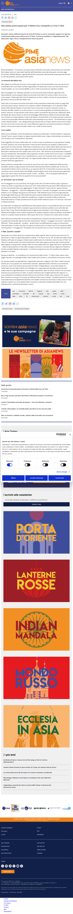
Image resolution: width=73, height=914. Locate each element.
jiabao (54, 291)
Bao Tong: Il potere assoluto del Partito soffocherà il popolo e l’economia (27, 396)
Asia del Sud (40, 846)
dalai (13, 296)
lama (20, 296)
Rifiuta (13, 478)
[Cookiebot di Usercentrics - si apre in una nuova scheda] (57, 434)
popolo (41, 294)
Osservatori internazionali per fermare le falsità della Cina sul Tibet (24, 389)
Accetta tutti (60, 478)
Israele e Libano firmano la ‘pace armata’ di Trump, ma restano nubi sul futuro (29, 767)
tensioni (45, 296)
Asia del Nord (5, 846)
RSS (38, 831)
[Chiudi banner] (70, 434)
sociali (54, 296)
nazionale (26, 294)
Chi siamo (4, 831)
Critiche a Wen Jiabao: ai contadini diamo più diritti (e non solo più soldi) (26, 409)
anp (48, 294)
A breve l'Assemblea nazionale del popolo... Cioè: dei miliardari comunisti (26, 402)
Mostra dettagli (62, 472)
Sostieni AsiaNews (6, 828)
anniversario (35, 296)
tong (67, 296)
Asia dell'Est (4, 850)
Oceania (39, 853)
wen (47, 291)
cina (13, 291)
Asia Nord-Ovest (6, 853)
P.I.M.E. (3, 835)
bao (61, 296)
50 (27, 296)
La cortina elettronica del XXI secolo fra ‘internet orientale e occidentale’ (27, 772)
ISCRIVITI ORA (36, 504)
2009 (61, 291)
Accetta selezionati (36, 478)
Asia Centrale (5, 843)
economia (22, 291)
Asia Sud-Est (41, 843)
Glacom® (19, 892)
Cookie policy (12, 892)
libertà (31, 291)
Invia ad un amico (7, 22)
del (34, 294)
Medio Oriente (41, 850)
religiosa (39, 291)
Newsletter (40, 834)
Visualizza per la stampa (22, 309)
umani (62, 294)
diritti (55, 294)
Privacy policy (4, 892)
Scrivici (39, 828)
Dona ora (8, 872)
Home (6, 899)
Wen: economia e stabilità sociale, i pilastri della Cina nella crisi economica (27, 415)
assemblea (15, 294)
